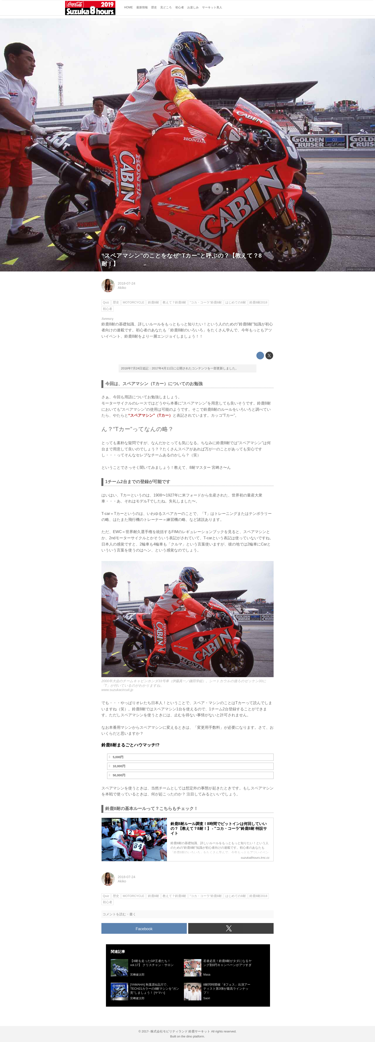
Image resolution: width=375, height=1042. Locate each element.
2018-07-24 (126, 283)
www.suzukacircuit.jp (360, 269)
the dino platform (192, 1036)
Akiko (122, 288)
